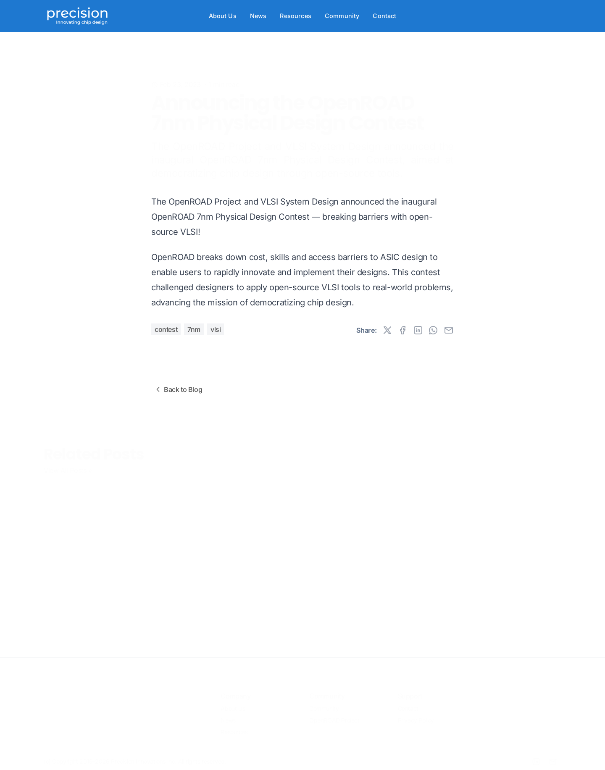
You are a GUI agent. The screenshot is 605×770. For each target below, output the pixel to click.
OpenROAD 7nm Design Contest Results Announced (102, 511)
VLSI (215, 329)
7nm (193, 329)
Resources (295, 15)
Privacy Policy (416, 714)
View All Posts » (68, 465)
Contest (166, 329)
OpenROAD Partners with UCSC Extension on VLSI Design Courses (234, 514)
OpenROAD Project (334, 714)
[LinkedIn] (536, 756)
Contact (384, 15)
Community (342, 15)
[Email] (552, 756)
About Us (223, 15)
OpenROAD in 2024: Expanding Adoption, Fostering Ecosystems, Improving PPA (364, 523)
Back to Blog (178, 389)
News (258, 15)
